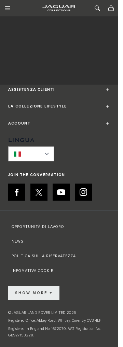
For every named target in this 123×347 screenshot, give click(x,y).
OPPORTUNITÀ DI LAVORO (38, 227)
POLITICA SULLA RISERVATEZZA (44, 256)
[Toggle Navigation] (7, 8)
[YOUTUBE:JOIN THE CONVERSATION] (61, 192)
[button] (59, 92)
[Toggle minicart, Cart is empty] (111, 8)
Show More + (34, 293)
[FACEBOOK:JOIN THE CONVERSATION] (16, 192)
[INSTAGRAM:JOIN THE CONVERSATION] (83, 192)
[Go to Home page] (59, 8)
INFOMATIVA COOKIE (32, 271)
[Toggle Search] (97, 8)
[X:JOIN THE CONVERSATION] (38, 192)
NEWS (17, 241)
